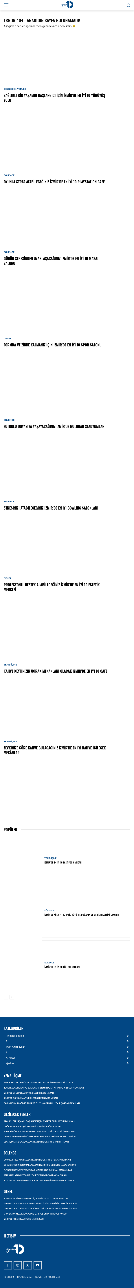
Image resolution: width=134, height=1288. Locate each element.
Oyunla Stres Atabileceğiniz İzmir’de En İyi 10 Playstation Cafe (54, 181)
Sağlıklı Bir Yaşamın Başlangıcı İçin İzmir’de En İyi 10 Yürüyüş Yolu (54, 98)
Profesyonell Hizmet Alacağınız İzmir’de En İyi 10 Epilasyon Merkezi (40, 1209)
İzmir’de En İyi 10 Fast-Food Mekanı (63, 862)
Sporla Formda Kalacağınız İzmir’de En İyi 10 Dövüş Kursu (35, 1214)
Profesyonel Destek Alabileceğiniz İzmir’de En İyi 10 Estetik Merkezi (52, 587)
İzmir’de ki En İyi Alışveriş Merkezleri (24, 1219)
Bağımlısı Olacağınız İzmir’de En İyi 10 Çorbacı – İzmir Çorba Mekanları (42, 1103)
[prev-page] (6, 997)
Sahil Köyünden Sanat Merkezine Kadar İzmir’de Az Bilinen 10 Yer (39, 1131)
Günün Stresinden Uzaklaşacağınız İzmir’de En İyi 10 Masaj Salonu (51, 261)
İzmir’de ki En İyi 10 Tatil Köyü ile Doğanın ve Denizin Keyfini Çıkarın (81, 914)
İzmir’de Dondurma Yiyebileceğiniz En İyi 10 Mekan (31, 1098)
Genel (7, 338)
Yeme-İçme (10, 665)
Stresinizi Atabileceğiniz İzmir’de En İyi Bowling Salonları (51, 508)
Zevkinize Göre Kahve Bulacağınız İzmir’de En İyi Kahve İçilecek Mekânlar (55, 750)
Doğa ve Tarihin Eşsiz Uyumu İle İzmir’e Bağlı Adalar (32, 1126)
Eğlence (9, 175)
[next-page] (12, 997)
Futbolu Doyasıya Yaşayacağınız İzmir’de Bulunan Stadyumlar (54, 426)
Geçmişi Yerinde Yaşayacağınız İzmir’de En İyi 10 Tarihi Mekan (36, 1142)
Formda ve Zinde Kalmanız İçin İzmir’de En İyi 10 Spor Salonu (53, 345)
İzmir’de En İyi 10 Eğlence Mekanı (62, 967)
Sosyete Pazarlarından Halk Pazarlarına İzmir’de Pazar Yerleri (39, 1180)
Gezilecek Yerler (15, 89)
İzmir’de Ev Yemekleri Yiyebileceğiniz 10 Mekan (29, 1093)
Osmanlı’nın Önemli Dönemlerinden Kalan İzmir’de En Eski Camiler (40, 1137)
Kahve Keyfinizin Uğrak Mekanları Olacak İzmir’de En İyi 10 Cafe (55, 671)
